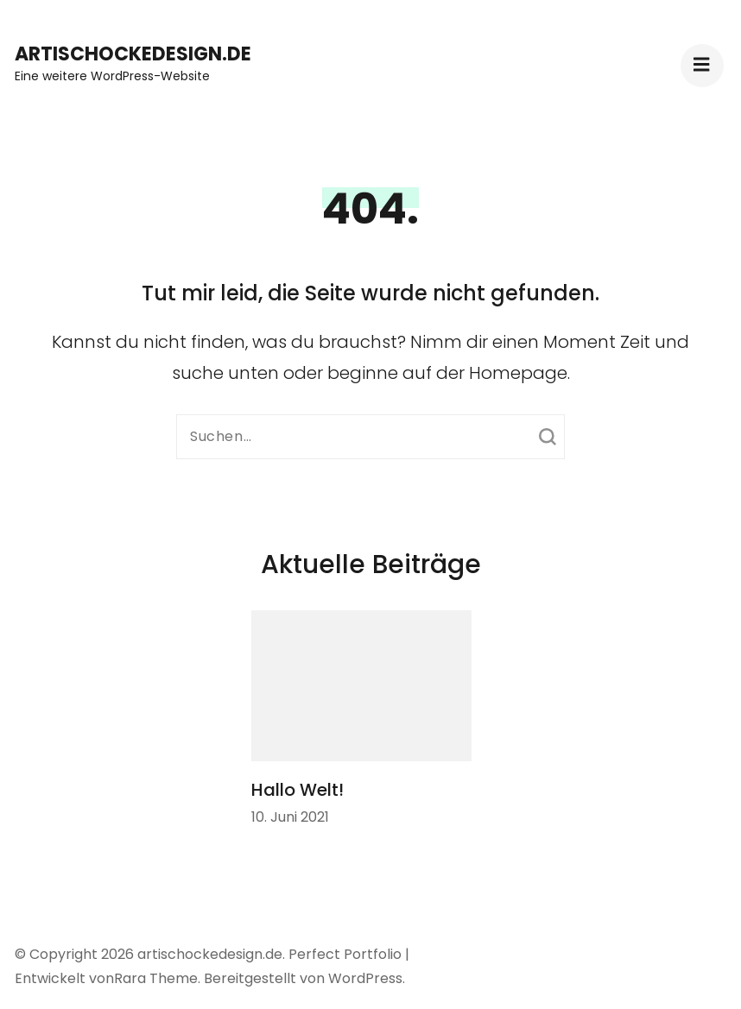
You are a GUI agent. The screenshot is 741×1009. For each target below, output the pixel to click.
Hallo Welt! (297, 790)
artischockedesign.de (133, 54)
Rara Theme (156, 978)
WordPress (365, 978)
